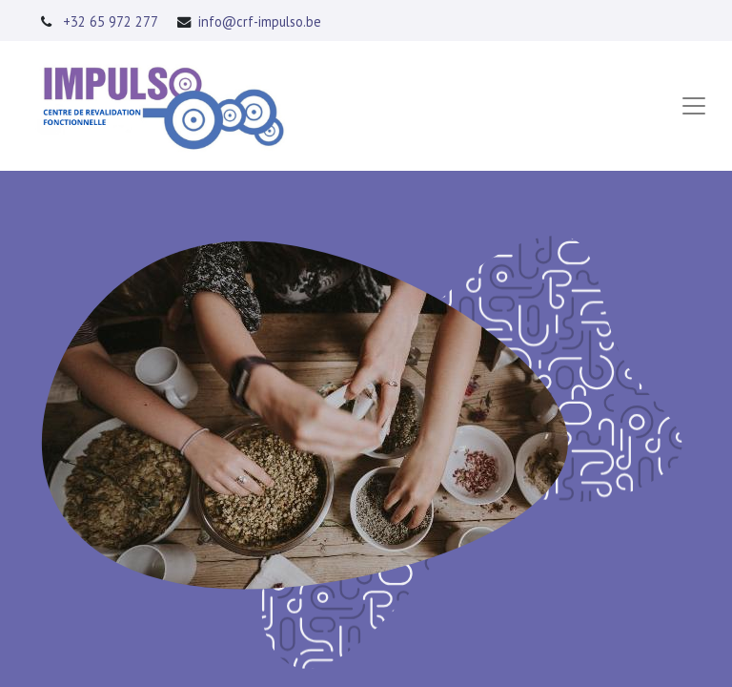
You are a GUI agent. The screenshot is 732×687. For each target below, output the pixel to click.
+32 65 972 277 (110, 21)
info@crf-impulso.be (259, 21)
